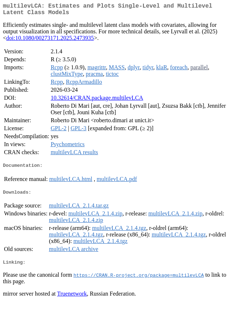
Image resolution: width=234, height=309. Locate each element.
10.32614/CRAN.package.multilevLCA (97, 101)
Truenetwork (72, 300)
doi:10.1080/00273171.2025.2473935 (50, 41)
